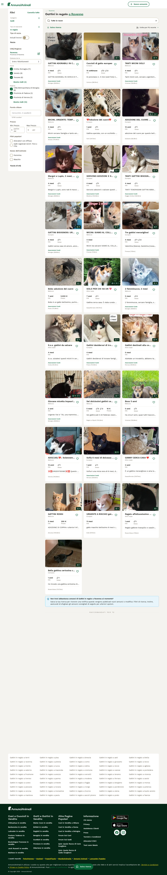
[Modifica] (38, 116)
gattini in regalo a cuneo (20, 783)
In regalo (29, 34)
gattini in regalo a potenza (140, 787)
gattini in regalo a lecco (139, 762)
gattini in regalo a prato (109, 795)
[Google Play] (120, 817)
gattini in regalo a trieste (50, 783)
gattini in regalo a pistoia (50, 762)
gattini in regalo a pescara (21, 787)
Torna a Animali (17, 18)
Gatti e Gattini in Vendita (43, 817)
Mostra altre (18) (32, 106)
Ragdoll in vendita (41, 831)
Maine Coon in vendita (42, 823)
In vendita (16, 34)
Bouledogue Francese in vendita (18, 843)
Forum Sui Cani (64, 835)
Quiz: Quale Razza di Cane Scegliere (69, 845)
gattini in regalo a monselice (52, 791)
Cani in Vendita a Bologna (69, 831)
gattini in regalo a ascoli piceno (82, 795)
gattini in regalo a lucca (50, 766)
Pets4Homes (28, 859)
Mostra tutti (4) (20, 145)
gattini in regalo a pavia (49, 795)
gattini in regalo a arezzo (50, 774)
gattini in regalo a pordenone (111, 787)
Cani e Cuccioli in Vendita (18, 817)
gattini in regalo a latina (79, 766)
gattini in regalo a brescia (80, 758)
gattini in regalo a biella (139, 758)
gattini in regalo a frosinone (21, 774)
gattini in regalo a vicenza (140, 774)
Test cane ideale (91, 845)
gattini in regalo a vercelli (80, 774)
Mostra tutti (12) (20, 165)
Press (86, 833)
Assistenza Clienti (91, 828)
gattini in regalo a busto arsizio (142, 791)
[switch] (26, 48)
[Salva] (77, 64)
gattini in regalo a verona (20, 791)
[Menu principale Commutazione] (2, 4)
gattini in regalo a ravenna (21, 762)
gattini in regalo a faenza (139, 795)
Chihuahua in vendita (17, 823)
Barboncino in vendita (17, 827)
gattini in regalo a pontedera (141, 770)
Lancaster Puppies (97, 859)
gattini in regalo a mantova (21, 795)
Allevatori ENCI (90, 841)
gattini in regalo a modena (80, 778)
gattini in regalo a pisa (49, 758)
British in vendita (40, 827)
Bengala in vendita (41, 835)
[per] (34, 193)
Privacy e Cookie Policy (19, 867)
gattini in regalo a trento (20, 766)
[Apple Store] (120, 825)
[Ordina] (147, 27)
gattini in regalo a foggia (79, 783)
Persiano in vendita (41, 844)
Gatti (13, 23)
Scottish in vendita (41, 840)
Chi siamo (88, 820)
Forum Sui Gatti (65, 840)
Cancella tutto (33, 13)
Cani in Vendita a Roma (68, 827)
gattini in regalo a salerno (21, 770)
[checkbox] (11, 64)
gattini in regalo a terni (19, 758)
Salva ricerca (54, 27)
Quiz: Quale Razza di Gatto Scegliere (67, 851)
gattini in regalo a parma (50, 778)
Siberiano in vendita (41, 848)
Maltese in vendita (16, 853)
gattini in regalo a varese (109, 770)
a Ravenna (76, 14)
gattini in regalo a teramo (110, 774)
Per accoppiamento (20, 39)
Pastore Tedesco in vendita (16, 836)
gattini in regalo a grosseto (110, 762)
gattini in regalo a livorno (80, 791)
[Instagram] (123, 832)
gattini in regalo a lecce (109, 766)
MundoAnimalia (64, 859)
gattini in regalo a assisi (139, 778)
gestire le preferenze (58, 867)
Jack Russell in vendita (18, 848)
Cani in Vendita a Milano (68, 823)
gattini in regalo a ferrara (109, 778)
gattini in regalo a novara (50, 787)
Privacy (87, 824)
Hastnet (39, 859)
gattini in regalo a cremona (80, 770)
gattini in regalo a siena (109, 791)
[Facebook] (117, 832)
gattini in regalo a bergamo (110, 783)
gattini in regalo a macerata (51, 770)
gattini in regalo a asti (108, 758)
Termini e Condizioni (92, 837)
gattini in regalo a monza (139, 783)
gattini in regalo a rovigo (79, 787)
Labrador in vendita (16, 831)
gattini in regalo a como (79, 762)
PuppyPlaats (50, 859)
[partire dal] (17, 193)
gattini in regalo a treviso (20, 778)
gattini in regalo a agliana (139, 766)
